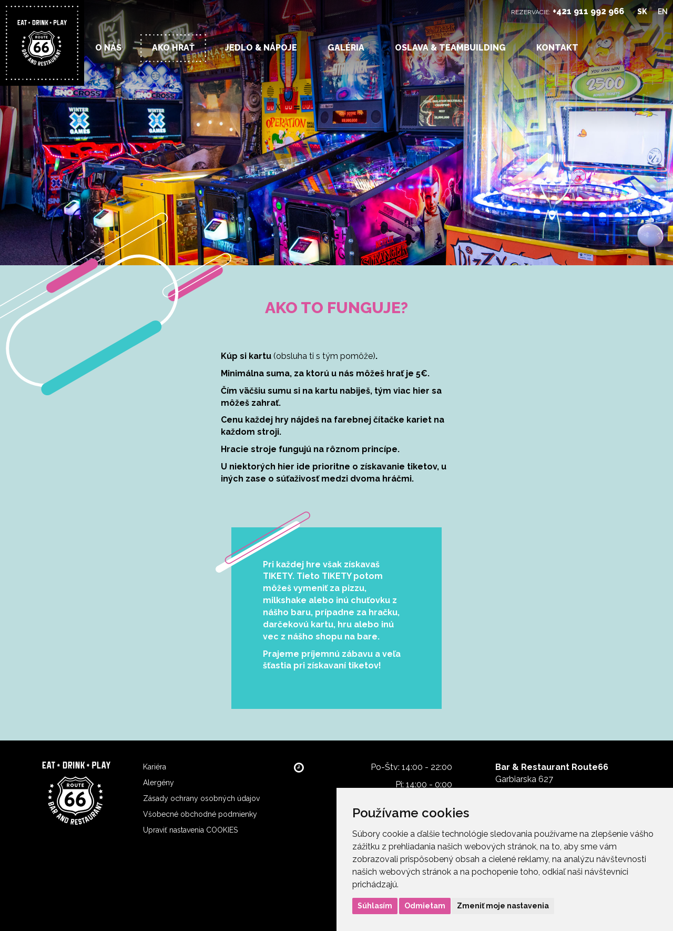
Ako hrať (173, 48)
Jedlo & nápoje (261, 48)
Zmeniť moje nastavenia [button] (503, 906)
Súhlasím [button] (375, 906)
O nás (108, 48)
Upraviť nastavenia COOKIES (190, 830)
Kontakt (557, 48)
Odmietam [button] (424, 906)
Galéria (346, 48)
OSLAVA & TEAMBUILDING (450, 48)
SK (642, 11)
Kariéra (154, 767)
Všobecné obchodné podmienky (200, 814)
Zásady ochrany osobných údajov (201, 798)
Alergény (158, 782)
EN (663, 11)
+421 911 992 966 (588, 11)
